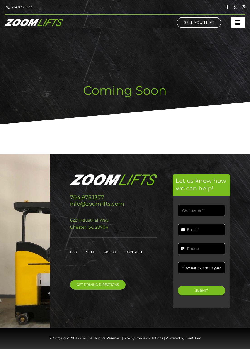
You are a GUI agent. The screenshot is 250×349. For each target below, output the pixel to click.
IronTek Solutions (149, 338)
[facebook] (227, 7)
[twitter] (235, 7)
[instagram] (243, 7)
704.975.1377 (87, 197)
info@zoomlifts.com (97, 203)
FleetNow (193, 338)
